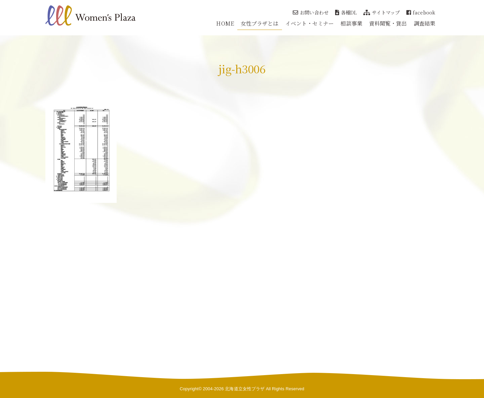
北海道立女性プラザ (245, 388)
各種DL (346, 12)
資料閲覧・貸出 (388, 23)
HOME (225, 23)
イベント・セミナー (309, 23)
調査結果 (424, 23)
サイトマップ (381, 12)
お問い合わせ (310, 12)
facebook (420, 12)
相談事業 (351, 23)
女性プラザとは (260, 23)
